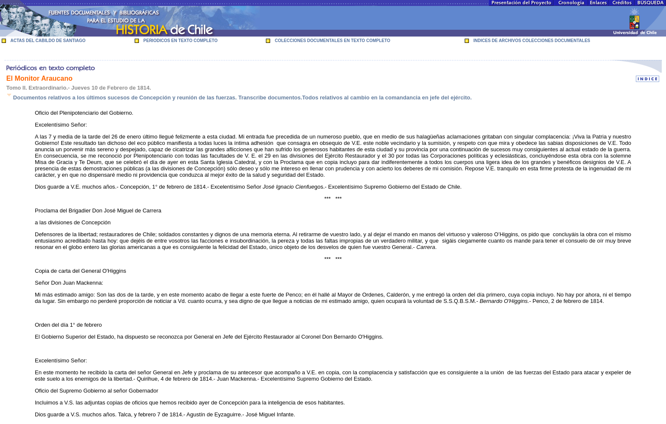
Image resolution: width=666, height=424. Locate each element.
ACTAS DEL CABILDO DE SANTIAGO (48, 40)
